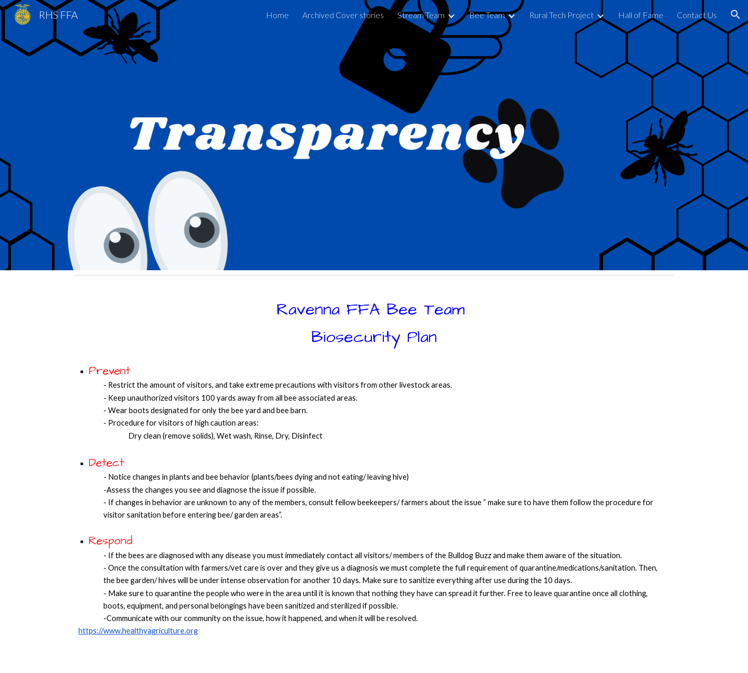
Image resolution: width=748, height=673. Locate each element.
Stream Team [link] (421, 15)
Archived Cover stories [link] (343, 15)
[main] (374, 476)
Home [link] (277, 15)
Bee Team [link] (487, 15)
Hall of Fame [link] (640, 15)
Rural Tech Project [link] (561, 15)
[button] (735, 14)
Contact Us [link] (697, 15)
